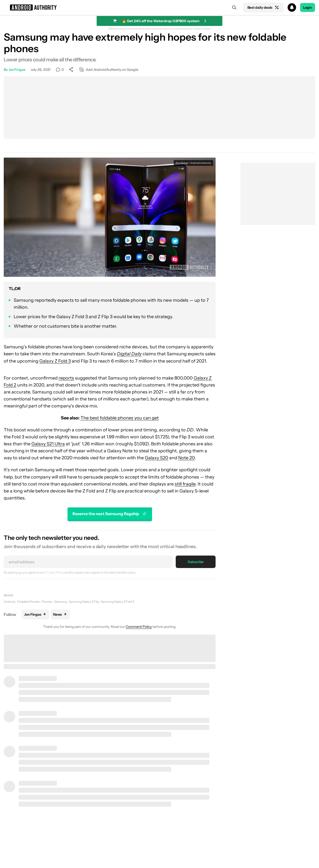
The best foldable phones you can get (119, 418)
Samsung (60, 601)
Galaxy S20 (156, 458)
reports (66, 378)
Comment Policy (139, 626)
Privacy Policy (54, 572)
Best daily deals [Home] (263, 7)
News (8, 595)
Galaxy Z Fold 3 (55, 361)
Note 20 (186, 458)
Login (307, 7)
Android (9, 601)
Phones (47, 601)
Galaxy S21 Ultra (48, 444)
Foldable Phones (28, 601)
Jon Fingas (16, 69)
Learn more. (202, 28)
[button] (159, 7)
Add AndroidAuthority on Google (108, 69)
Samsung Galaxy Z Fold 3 (117, 601)
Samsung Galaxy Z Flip (84, 601)
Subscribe (196, 562)
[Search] (234, 7)
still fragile (185, 484)
